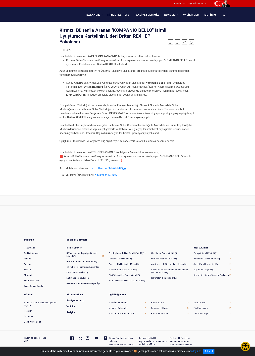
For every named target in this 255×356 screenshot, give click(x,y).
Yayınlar (27, 270)
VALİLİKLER (191, 14)
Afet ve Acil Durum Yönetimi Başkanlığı (211, 275)
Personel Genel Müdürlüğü (121, 259)
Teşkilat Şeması (31, 253)
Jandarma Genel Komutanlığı (207, 259)
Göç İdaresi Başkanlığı (204, 270)
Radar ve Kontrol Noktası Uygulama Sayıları (40, 304)
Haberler (28, 311)
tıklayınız (195, 351)
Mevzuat (28, 275)
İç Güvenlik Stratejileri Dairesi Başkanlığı (127, 280)
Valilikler (71, 306)
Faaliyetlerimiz (75, 300)
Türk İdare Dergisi (201, 313)
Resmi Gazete (157, 302)
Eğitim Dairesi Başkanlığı (77, 278)
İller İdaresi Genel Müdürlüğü (164, 253)
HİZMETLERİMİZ (118, 14)
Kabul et (208, 351)
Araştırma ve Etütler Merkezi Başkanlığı (169, 264)
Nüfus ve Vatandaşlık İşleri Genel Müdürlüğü (81, 254)
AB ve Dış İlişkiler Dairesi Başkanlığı (82, 267)
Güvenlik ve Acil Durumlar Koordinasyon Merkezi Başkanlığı (169, 271)
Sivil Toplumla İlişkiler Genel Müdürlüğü (126, 253)
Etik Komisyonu (201, 308)
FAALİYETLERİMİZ (147, 14)
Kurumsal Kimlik (31, 280)
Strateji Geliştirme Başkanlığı (164, 259)
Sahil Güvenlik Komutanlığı (206, 264)
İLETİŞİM (210, 14)
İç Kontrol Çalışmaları (118, 308)
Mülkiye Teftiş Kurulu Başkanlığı (123, 270)
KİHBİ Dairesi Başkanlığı (77, 272)
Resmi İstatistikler (159, 313)
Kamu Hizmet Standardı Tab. (122, 313)
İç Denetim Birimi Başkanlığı (164, 278)
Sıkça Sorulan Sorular (34, 286)
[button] (184, 42)
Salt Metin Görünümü (179, 341)
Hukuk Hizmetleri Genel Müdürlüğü (82, 261)
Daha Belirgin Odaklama (181, 345)
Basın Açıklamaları (32, 322)
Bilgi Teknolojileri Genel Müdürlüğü (124, 275)
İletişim (70, 312)
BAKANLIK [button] (93, 14)
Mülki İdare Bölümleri (118, 302)
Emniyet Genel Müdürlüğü (205, 253)
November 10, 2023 (106, 174)
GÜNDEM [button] (170, 14)
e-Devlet (177, 3)
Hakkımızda (29, 248)
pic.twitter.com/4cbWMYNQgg (108, 168)
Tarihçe (27, 259)
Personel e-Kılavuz (159, 308)
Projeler (27, 264)
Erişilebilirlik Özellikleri (180, 338)
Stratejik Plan (199, 302)
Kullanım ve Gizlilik (147, 338)
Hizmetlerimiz (74, 294)
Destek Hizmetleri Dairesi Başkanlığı (83, 283)
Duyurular (28, 316)
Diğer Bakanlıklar (195, 3)
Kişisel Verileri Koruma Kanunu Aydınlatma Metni (153, 342)
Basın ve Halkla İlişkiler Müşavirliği (124, 264)
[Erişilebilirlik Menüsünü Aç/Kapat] (245, 346)
